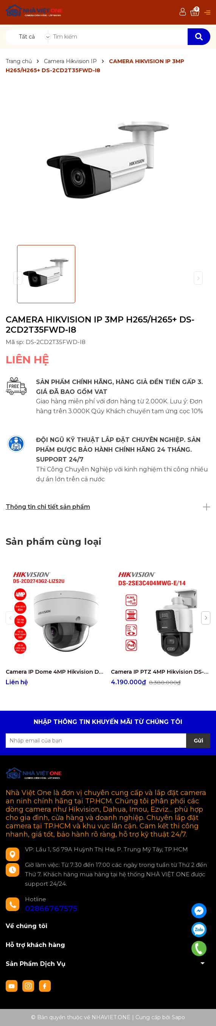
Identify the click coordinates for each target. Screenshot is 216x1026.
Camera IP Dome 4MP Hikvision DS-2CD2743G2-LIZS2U (55, 671)
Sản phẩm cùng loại (53, 541)
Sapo (178, 1017)
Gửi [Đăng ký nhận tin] (198, 740)
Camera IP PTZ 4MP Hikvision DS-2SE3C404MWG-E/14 (160, 671)
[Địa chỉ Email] (108, 740)
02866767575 (51, 908)
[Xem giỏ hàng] (195, 12)
